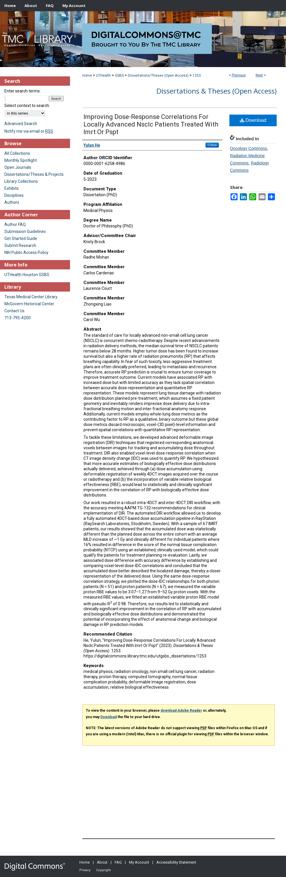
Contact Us (14, 310)
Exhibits (11, 188)
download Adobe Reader (181, 710)
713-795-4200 (17, 317)
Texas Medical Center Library (30, 296)
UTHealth (103, 75)
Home (87, 75)
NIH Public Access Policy (26, 252)
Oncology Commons (248, 148)
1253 (197, 75)
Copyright (103, 870)
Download (253, 120)
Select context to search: (27, 105)
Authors (11, 202)
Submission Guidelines (25, 231)
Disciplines (14, 195)
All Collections (17, 153)
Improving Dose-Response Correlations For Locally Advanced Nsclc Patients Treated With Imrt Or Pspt (150, 124)
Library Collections (21, 181)
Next (259, 75)
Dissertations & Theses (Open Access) (216, 91)
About (102, 862)
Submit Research (20, 245)
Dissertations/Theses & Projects (34, 174)
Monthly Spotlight (20, 160)
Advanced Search (20, 123)
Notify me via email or (28, 131)
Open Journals (17, 167)
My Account (139, 862)
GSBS (119, 75)
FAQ (118, 862)
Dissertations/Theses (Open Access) (158, 75)
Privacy (84, 870)
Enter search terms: (22, 91)
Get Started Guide (20, 238)
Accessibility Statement (176, 862)
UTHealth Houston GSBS (26, 274)
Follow (212, 145)
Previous (239, 75)
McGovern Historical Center (29, 303)
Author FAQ (15, 224)
